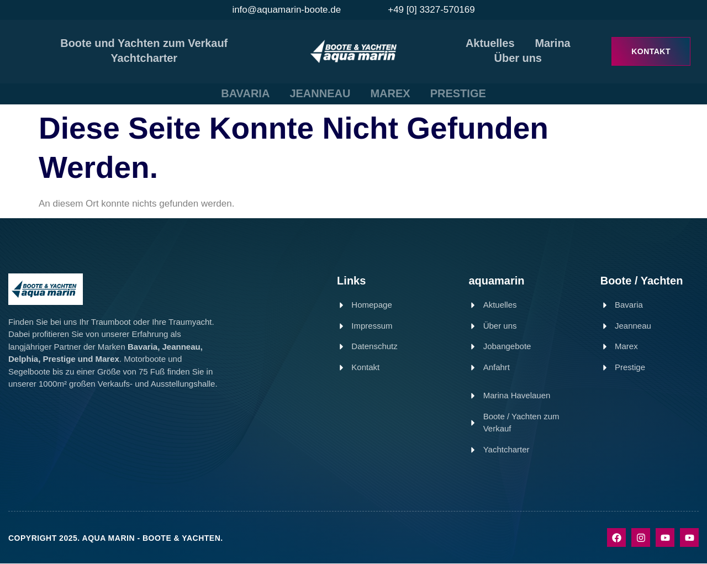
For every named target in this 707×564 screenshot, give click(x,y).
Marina (552, 44)
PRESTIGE (458, 94)
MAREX (390, 94)
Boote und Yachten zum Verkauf (144, 44)
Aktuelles (490, 44)
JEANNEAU (319, 94)
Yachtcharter (143, 59)
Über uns (518, 59)
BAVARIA (245, 94)
